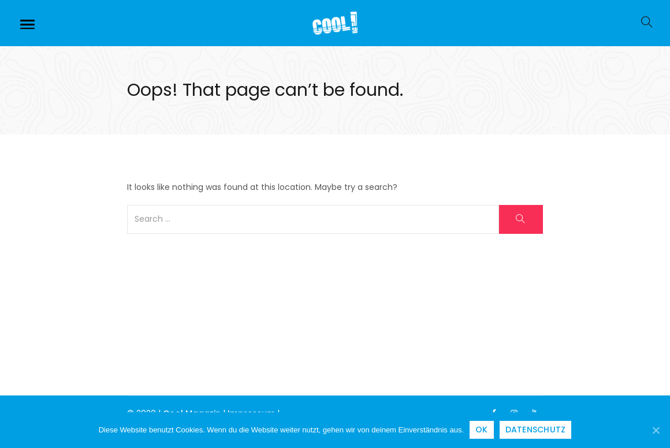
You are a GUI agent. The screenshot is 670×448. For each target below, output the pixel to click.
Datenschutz (535, 429)
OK (481, 429)
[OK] (655, 430)
